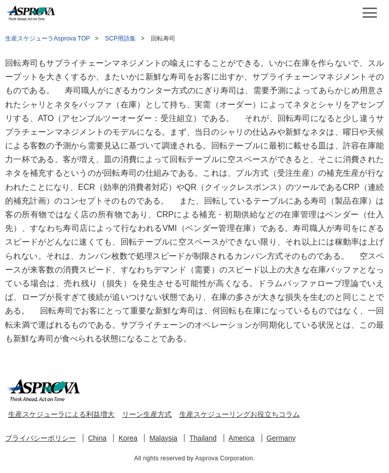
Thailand (203, 438)
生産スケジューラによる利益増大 (61, 414)
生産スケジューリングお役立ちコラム (239, 414)
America (241, 438)
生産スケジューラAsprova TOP (47, 38)
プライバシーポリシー (40, 438)
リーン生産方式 (147, 414)
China (97, 438)
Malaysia (163, 438)
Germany (281, 438)
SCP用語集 (120, 38)
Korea (128, 438)
